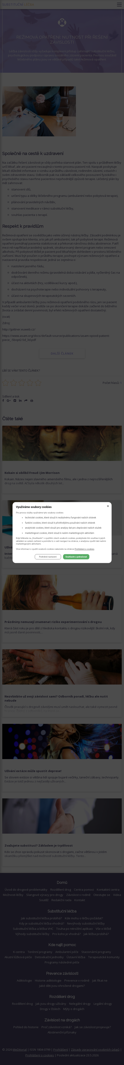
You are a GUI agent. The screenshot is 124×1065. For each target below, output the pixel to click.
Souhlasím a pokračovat (76, 557)
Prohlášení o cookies (84, 549)
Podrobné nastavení (47, 557)
